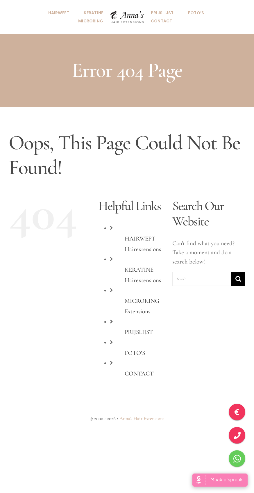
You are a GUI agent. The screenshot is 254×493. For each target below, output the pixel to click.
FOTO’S (135, 353)
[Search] (238, 279)
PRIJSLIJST (139, 332)
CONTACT (139, 373)
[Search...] (201, 279)
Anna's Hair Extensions (141, 418)
